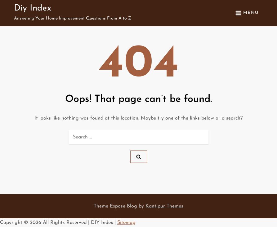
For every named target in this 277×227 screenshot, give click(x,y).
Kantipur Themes (164, 206)
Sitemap (126, 222)
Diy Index (32, 8)
